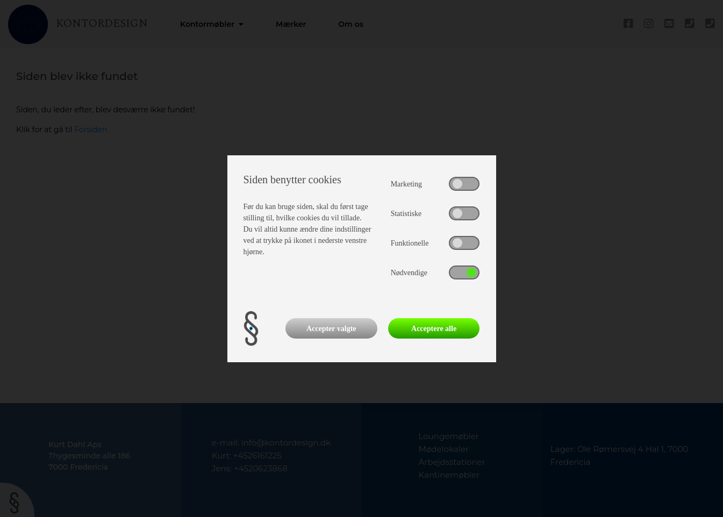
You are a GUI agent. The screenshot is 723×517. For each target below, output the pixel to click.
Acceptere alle (433, 329)
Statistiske (406, 214)
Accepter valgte (331, 329)
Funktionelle (410, 243)
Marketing (406, 184)
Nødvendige (409, 273)
